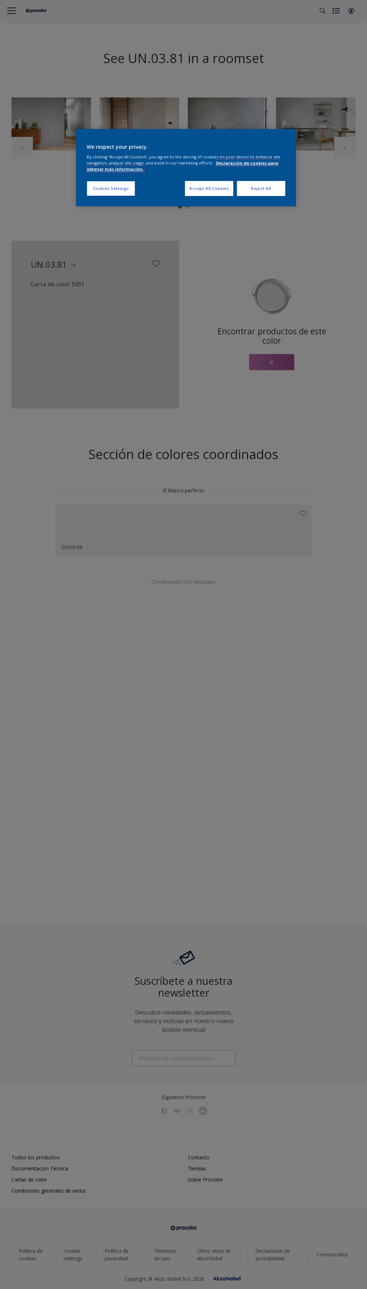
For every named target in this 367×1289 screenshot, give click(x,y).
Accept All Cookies (209, 188)
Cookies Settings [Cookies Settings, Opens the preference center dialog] (111, 188)
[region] (186, 168)
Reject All (261, 188)
